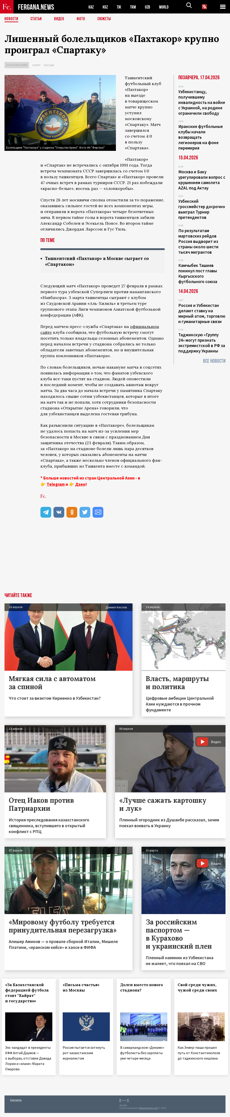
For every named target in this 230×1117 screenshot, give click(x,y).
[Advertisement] (115, 559)
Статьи (37, 19)
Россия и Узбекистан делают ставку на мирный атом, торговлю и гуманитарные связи (201, 313)
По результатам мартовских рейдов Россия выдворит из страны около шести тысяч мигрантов (198, 241)
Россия (49, 65)
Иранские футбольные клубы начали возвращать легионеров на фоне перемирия (200, 137)
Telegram (56, 484)
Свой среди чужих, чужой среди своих (200, 988)
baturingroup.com (148, 1112)
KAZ (91, 7)
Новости (11, 19)
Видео (60, 19)
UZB (150, 7)
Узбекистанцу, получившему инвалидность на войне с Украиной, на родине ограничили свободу (201, 102)
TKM (135, 7)
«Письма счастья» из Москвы (83, 988)
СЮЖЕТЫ (107, 19)
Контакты (16, 1104)
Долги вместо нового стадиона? (141, 988)
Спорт (36, 65)
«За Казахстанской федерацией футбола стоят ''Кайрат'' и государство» (27, 996)
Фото (82, 19)
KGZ (106, 7)
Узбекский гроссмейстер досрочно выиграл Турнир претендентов (201, 209)
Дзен (80, 484)
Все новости (214, 361)
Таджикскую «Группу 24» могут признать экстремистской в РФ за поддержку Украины (201, 343)
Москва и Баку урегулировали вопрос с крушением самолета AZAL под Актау (201, 180)
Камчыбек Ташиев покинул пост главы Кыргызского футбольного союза (197, 273)
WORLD (167, 7)
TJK (120, 7)
